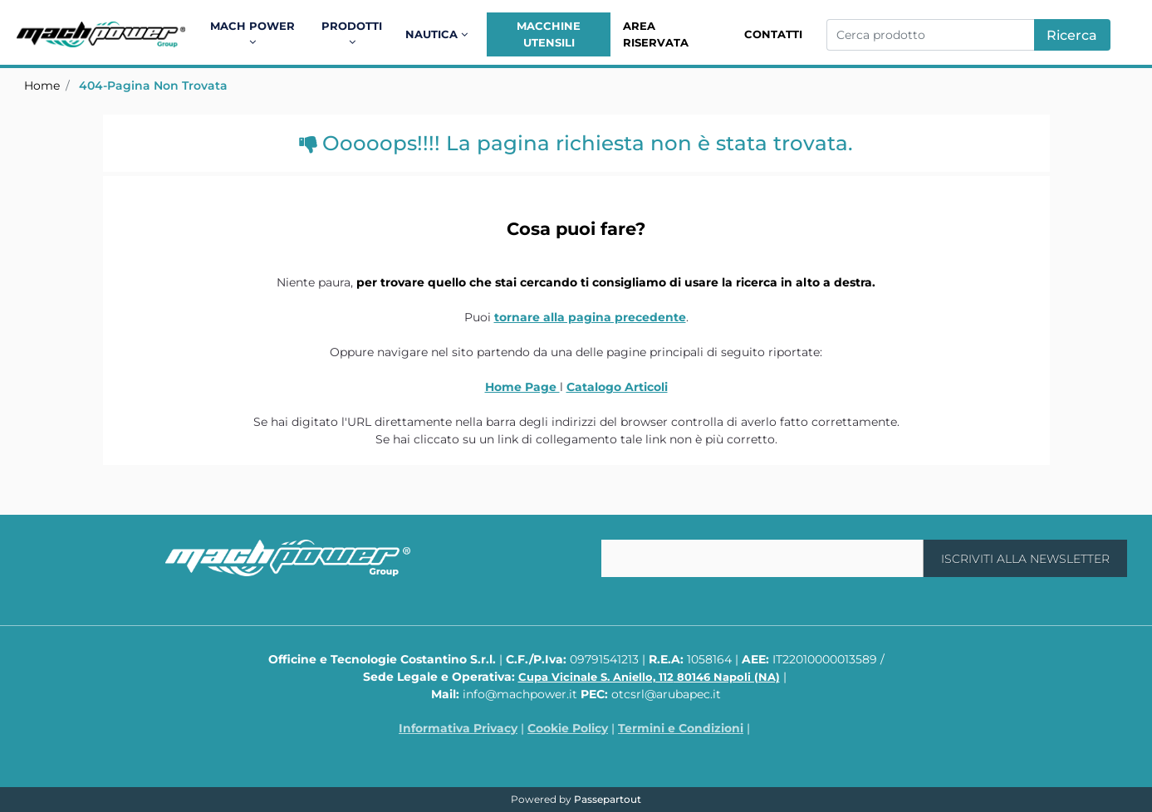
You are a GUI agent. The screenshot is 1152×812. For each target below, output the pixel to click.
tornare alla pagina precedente (590, 317)
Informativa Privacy (458, 728)
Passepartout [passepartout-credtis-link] (607, 799)
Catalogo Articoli (617, 386)
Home (42, 85)
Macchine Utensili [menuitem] (549, 34)
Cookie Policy (567, 728)
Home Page (522, 386)
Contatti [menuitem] (773, 34)
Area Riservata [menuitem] (656, 34)
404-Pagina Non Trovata (153, 85)
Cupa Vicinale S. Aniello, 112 (649, 676)
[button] (1072, 35)
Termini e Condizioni (680, 728)
